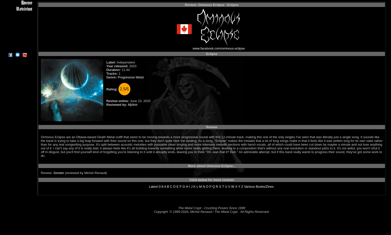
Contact (17, 43)
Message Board (17, 26)
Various (249, 186)
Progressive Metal (131, 77)
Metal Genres (17, 31)
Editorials (17, 20)
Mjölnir (132, 105)
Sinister (58, 173)
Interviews (17, 14)
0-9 (161, 186)
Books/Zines (265, 186)
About (17, 49)
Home (17, 3)
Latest (153, 186)
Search (17, 37)
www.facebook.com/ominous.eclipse (219, 48)
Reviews (17, 8)
